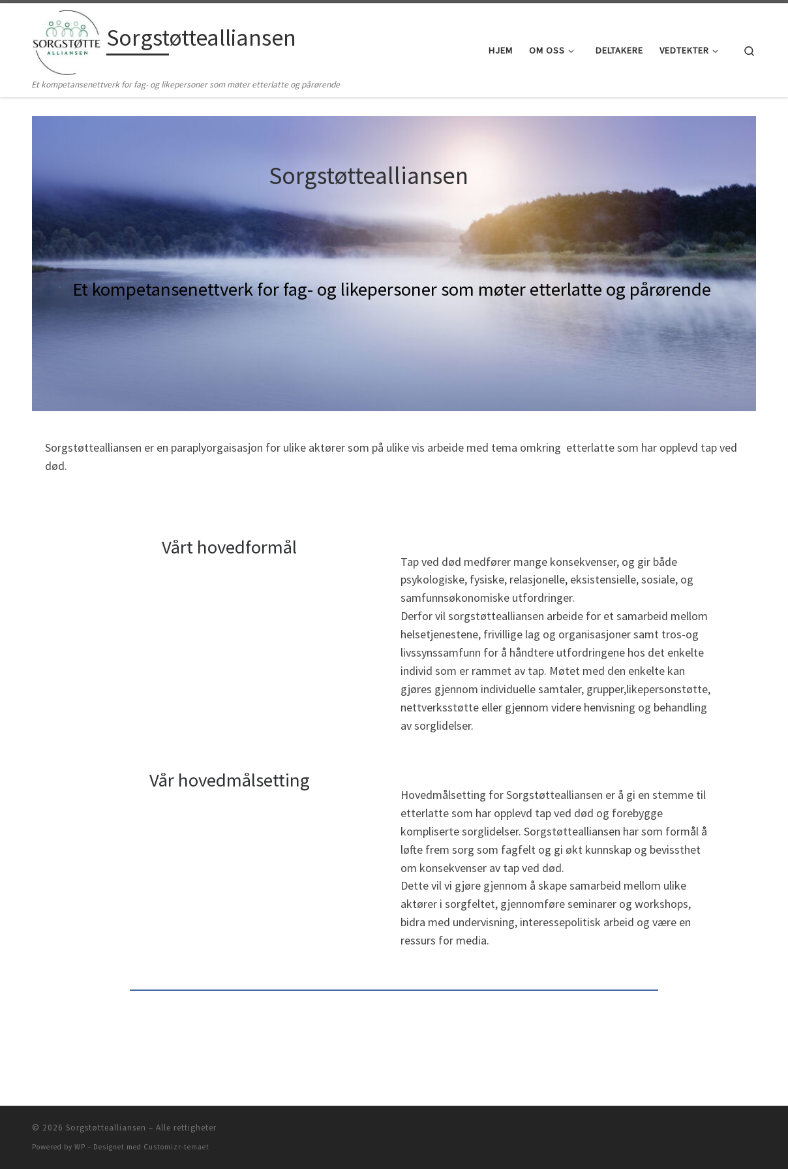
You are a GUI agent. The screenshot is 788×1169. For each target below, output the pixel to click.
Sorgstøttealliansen (106, 1127)
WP (79, 1146)
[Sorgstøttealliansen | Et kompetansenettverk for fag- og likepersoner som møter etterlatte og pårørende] (67, 40)
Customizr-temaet (176, 1146)
